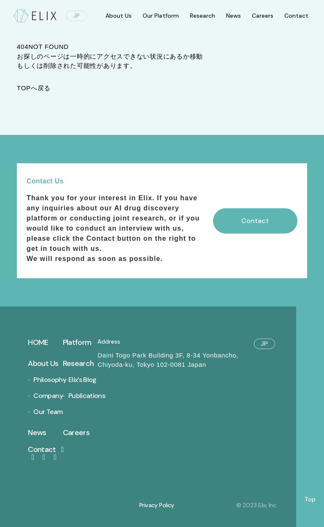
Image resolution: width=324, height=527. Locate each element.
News (233, 15)
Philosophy (49, 379)
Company (48, 395)
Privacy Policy (156, 505)
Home (38, 342)
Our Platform (161, 15)
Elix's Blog (82, 379)
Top (310, 499)
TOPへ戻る (34, 87)
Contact (47, 449)
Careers (262, 15)
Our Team (47, 411)
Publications (86, 395)
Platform (77, 342)
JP (76, 15)
